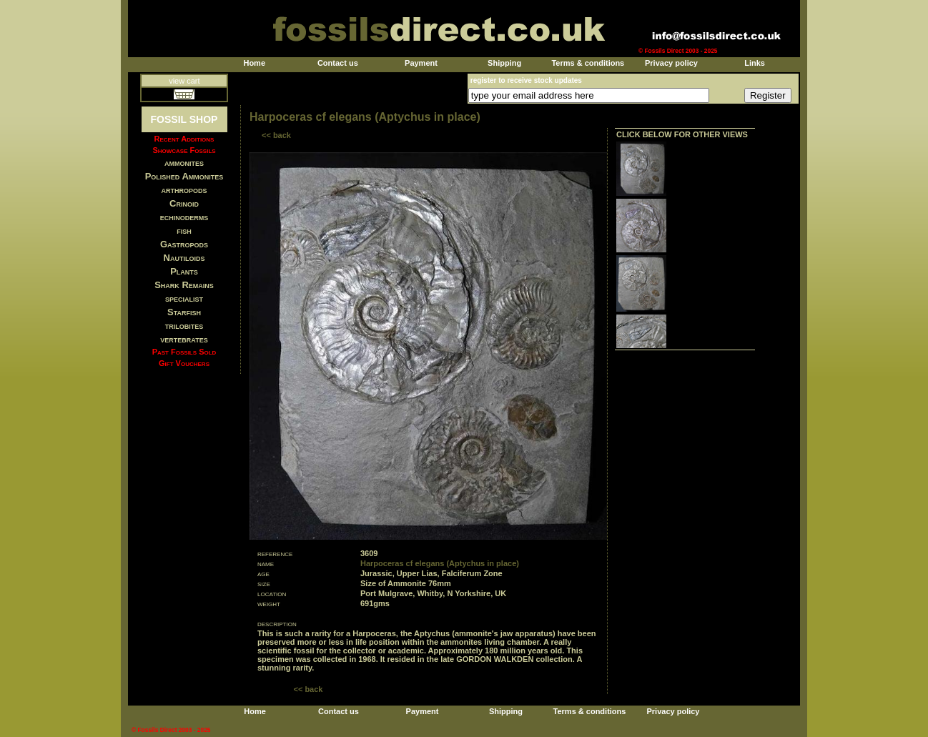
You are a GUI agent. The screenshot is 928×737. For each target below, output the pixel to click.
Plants (184, 271)
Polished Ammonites (184, 176)
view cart (184, 80)
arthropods (184, 189)
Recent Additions (184, 138)
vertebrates (183, 339)
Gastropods (184, 244)
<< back (276, 135)
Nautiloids (184, 257)
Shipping (504, 63)
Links (754, 63)
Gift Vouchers (184, 363)
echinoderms (184, 217)
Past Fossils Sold (184, 351)
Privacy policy (671, 63)
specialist (184, 298)
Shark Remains (184, 285)
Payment (421, 63)
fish (184, 230)
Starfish (184, 312)
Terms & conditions (587, 63)
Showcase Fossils (183, 150)
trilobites (184, 325)
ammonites (184, 162)
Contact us (337, 63)
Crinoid (184, 203)
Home (254, 63)
